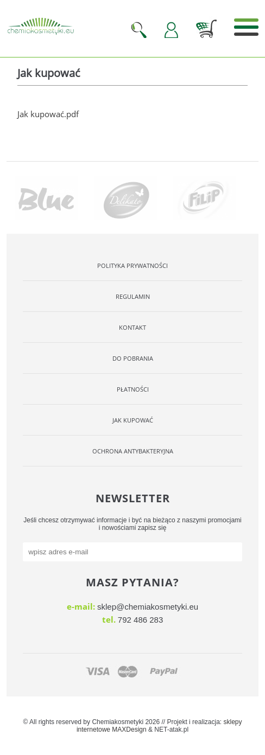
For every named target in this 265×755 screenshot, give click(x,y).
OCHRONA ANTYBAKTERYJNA (132, 451)
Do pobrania (132, 358)
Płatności (133, 389)
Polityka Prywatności (132, 265)
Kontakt (132, 327)
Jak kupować (132, 420)
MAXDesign (129, 729)
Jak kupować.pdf (48, 113)
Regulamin (133, 296)
